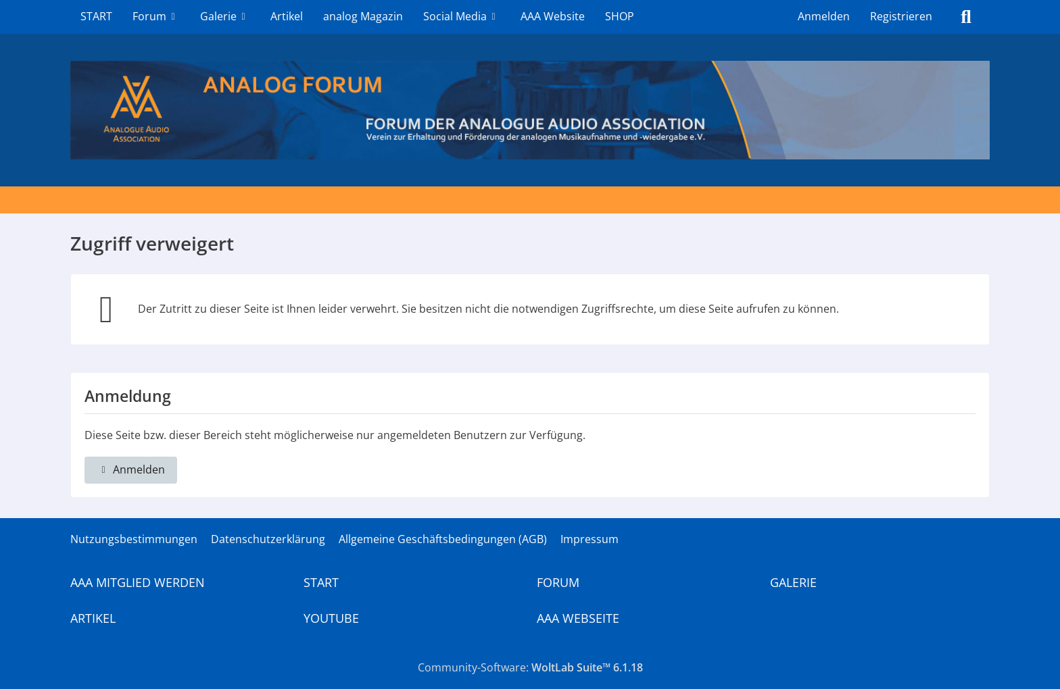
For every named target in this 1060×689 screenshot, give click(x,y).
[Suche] (966, 17)
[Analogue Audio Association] (530, 110)
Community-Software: (530, 667)
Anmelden (824, 16)
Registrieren (901, 16)
